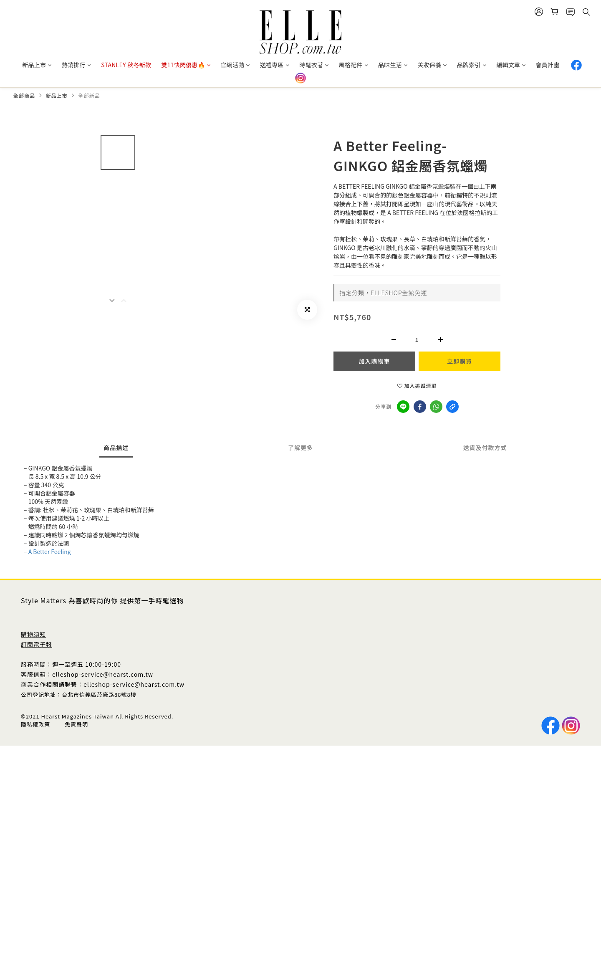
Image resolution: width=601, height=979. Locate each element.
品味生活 (392, 65)
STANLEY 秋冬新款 (126, 65)
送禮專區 (274, 65)
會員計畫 (548, 65)
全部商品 (24, 95)
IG (300, 78)
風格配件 (353, 65)
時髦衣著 (313, 65)
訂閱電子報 (36, 644)
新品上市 (36, 65)
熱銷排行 (76, 65)
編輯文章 (510, 65)
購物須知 (33, 634)
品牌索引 (471, 65)
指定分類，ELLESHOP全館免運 (383, 292)
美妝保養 (432, 65)
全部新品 (89, 95)
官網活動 (235, 65)
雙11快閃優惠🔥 (185, 65)
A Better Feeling (49, 551)
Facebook (576, 65)
